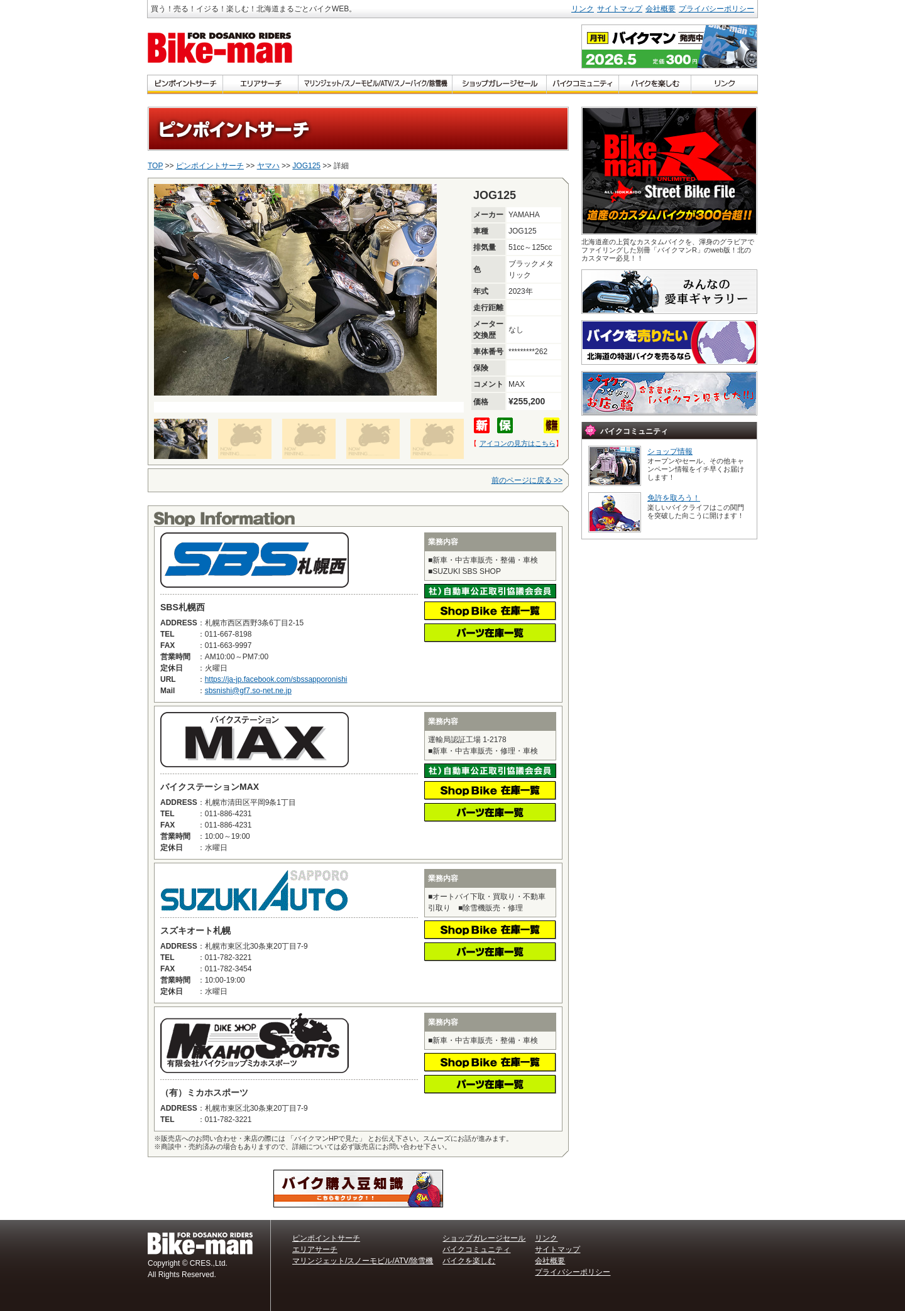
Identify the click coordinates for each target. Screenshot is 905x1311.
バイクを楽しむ (468, 1260)
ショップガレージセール (483, 1238)
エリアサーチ (314, 1249)
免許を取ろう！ (673, 498)
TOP (155, 165)
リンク (582, 8)
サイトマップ (619, 8)
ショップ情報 (670, 451)
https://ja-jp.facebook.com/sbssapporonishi (276, 679)
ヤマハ (268, 165)
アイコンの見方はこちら (518, 443)
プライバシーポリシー (716, 8)
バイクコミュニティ (476, 1249)
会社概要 (660, 8)
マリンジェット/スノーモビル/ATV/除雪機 (362, 1260)
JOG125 (306, 165)
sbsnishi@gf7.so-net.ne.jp (248, 690)
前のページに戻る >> (526, 480)
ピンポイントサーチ (210, 165)
